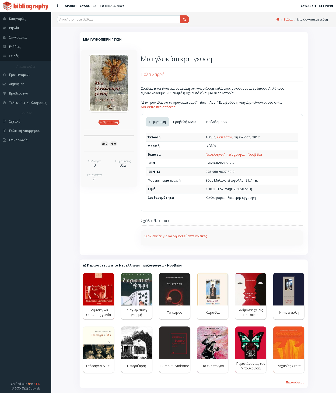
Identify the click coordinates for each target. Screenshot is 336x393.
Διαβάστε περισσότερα (158, 107)
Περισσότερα (295, 382)
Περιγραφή (157, 121)
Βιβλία (288, 19)
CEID (37, 384)
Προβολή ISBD (215, 121)
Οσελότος (224, 137)
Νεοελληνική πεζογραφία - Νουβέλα (234, 154)
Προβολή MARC (185, 121)
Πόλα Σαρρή (152, 74)
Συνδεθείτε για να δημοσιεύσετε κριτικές (175, 236)
